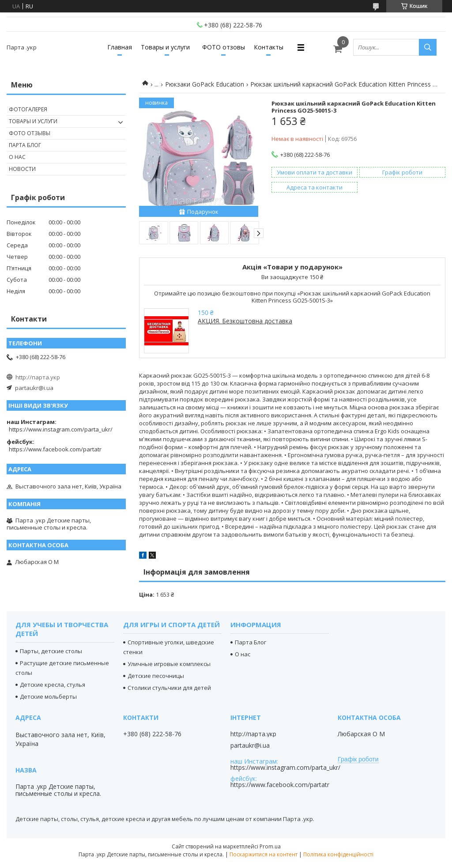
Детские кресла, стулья (52, 685)
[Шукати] (428, 47)
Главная (119, 47)
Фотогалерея (28, 109)
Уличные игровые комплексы (169, 664)
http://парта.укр (37, 377)
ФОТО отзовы (223, 47)
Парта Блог (25, 145)
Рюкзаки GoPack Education (204, 84)
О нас (17, 157)
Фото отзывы (29, 133)
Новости (22, 169)
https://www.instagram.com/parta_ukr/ (61, 429)
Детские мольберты (48, 696)
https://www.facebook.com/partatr (55, 449)
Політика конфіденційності (338, 854)
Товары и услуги (165, 47)
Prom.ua (270, 846)
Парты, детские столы (51, 651)
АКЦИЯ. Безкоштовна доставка (245, 321)
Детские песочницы (156, 676)
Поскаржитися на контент (264, 854)
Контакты (268, 47)
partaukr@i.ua (34, 387)
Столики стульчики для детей (169, 688)
